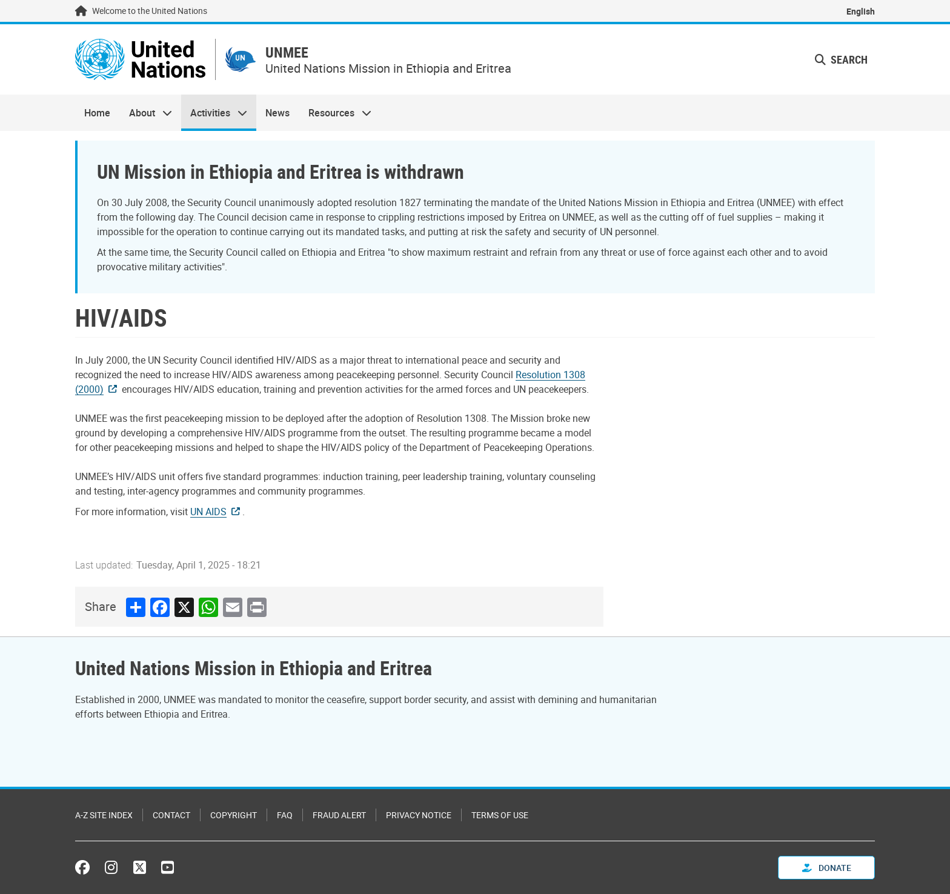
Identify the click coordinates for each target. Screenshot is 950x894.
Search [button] (841, 59)
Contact (171, 815)
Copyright (233, 815)
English (860, 11)
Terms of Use (499, 815)
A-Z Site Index (104, 815)
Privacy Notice (418, 815)
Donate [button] (826, 867)
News (277, 112)
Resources (335, 112)
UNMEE (286, 52)
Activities (214, 112)
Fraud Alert (339, 815)
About (145, 112)
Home (97, 112)
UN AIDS (208, 511)
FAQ (285, 815)
